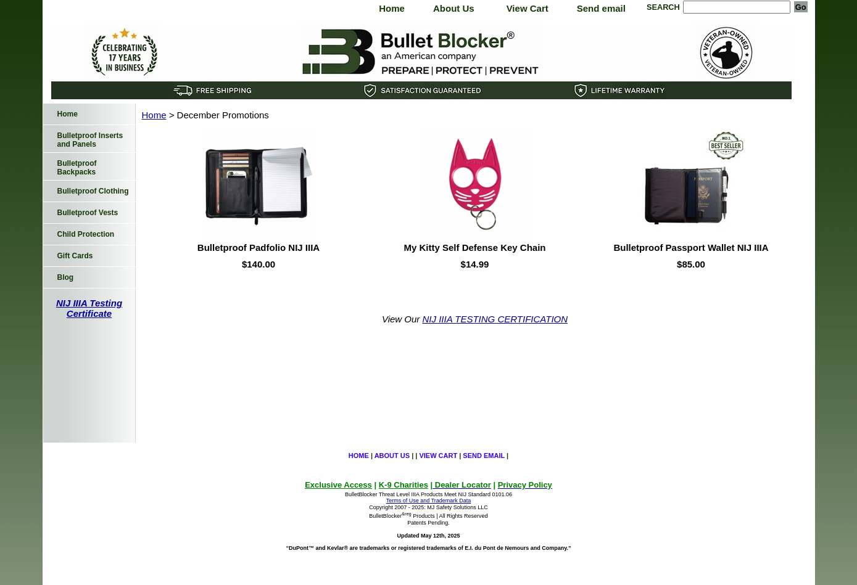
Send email (601, 8)
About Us (453, 8)
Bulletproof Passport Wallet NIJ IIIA (690, 247)
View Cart (528, 8)
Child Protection (86, 234)
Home (392, 8)
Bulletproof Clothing (93, 191)
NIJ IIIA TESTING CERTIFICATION (495, 319)
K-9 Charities (403, 484)
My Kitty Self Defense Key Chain (474, 247)
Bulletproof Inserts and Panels (90, 140)
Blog (65, 277)
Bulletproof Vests (87, 212)
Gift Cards (75, 256)
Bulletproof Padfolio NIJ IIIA (258, 247)
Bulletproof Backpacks (77, 167)
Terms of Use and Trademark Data (428, 500)
